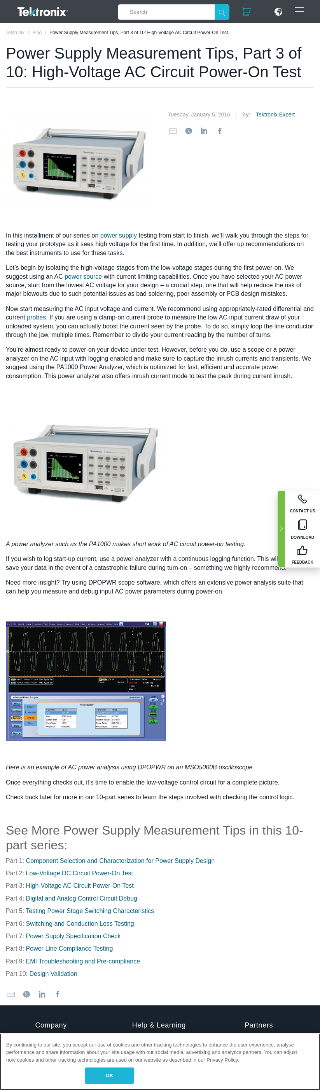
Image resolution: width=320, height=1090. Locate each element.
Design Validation (53, 973)
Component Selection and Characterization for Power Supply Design (120, 860)
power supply (118, 235)
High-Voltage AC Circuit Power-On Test (80, 885)
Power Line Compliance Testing (69, 948)
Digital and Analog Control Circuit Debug (81, 898)
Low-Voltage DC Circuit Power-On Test (79, 873)
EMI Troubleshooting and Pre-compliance (83, 961)
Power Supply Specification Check (73, 936)
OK (110, 1075)
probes (36, 317)
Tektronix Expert (275, 114)
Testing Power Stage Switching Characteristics (90, 911)
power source (83, 276)
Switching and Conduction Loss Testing (80, 923)
